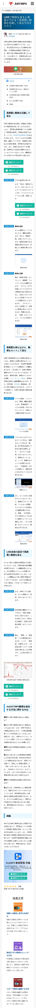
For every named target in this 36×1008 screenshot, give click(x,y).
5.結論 (11, 104)
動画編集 (8, 10)
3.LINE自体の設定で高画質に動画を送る (19, 96)
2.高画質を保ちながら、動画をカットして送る (19, 90)
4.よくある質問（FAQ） (16, 100)
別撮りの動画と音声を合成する (18, 914)
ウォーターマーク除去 (17, 378)
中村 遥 (15, 34)
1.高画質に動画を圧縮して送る (18, 85)
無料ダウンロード (15, 162)
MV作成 (16, 384)
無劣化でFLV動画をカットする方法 (18, 954)
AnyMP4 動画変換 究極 (21, 135)
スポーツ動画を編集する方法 (18, 989)
